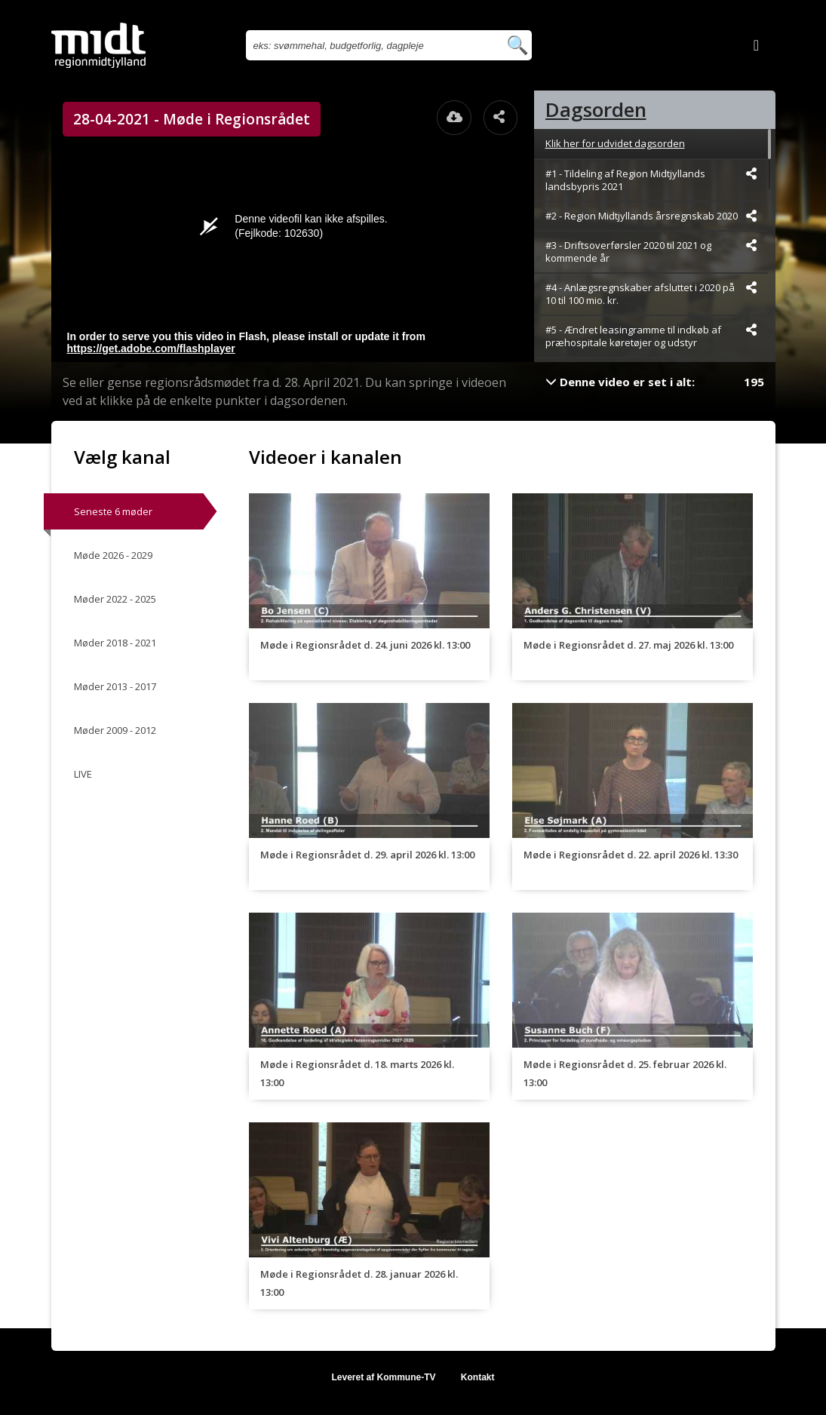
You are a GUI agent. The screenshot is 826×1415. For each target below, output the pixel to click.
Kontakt (478, 1377)
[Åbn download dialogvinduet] (454, 117)
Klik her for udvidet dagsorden (615, 143)
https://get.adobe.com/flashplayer (151, 348)
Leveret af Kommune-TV (383, 1377)
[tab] (654, 110)
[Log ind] (756, 45)
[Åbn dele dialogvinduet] (501, 117)
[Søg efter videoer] (372, 45)
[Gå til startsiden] (98, 45)
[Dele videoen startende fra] (751, 173)
